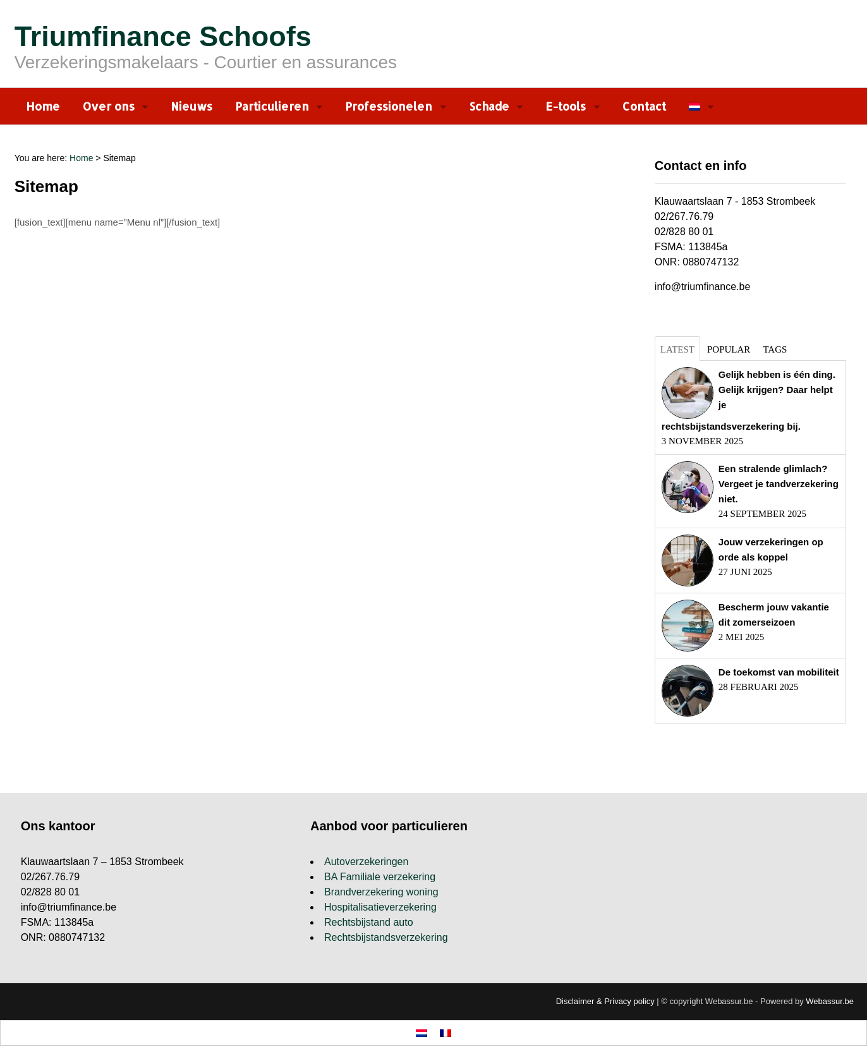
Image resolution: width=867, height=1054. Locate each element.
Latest (677, 349)
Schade (489, 106)
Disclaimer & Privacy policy (605, 1001)
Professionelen (388, 106)
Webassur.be (830, 1001)
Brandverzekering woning (381, 892)
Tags (775, 349)
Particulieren (272, 106)
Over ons (109, 106)
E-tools (565, 106)
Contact (644, 106)
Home (43, 106)
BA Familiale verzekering (379, 876)
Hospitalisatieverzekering (380, 907)
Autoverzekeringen (366, 861)
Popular (728, 349)
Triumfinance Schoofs (163, 36)
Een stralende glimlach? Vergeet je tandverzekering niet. (778, 483)
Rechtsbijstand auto (368, 922)
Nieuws (191, 106)
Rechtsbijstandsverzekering (386, 937)
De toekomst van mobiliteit (778, 672)
